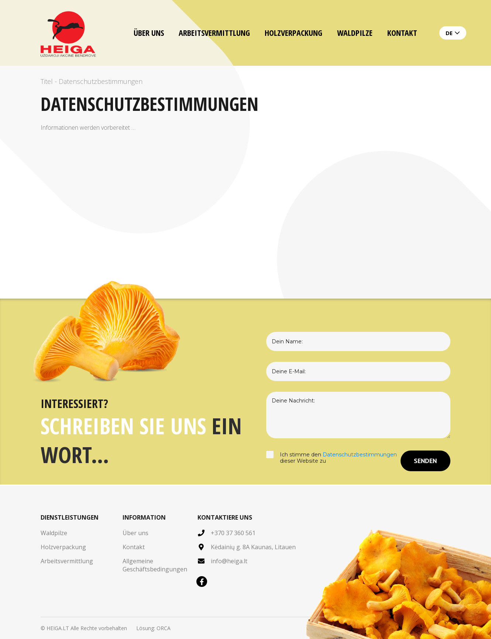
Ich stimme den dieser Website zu (333, 461)
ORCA (164, 628)
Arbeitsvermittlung (214, 32)
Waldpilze (354, 32)
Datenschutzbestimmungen (360, 455)
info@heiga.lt (229, 561)
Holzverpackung (293, 32)
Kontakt (402, 32)
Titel (47, 81)
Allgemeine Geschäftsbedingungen (155, 565)
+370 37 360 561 (233, 533)
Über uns (149, 32)
